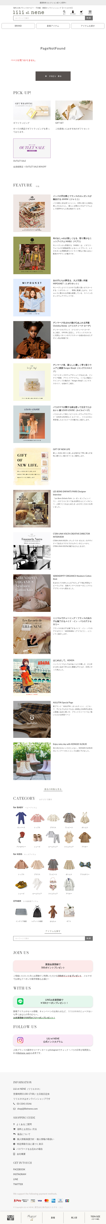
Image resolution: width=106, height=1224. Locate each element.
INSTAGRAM (19, 1174)
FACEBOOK (19, 1169)
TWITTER (18, 1184)
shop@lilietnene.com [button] (25, 1108)
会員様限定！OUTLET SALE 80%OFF (29, 166)
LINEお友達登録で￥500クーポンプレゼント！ (54, 1001)
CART (81, 12)
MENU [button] (90, 12)
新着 (53, 1217)
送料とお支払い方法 (25, 1129)
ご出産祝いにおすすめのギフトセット (72, 128)
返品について (21, 1134)
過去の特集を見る (53, 789)
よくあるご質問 (22, 1124)
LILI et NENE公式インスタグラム (53, 1040)
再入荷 (74, 1217)
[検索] (53, 18)
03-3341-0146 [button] (22, 1103)
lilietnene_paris (23, 1053)
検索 (89, 18)
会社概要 (19, 1154)
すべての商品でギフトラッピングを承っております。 (31, 130)
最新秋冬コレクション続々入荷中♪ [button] (53, 3)
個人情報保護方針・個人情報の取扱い (33, 1139)
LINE (15, 1179)
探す (64, 12)
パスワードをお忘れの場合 (28, 1149)
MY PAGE (72, 12)
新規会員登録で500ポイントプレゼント (53, 966)
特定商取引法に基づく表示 (28, 1144)
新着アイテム (53, 26)
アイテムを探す (88, 26)
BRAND (18, 26)
